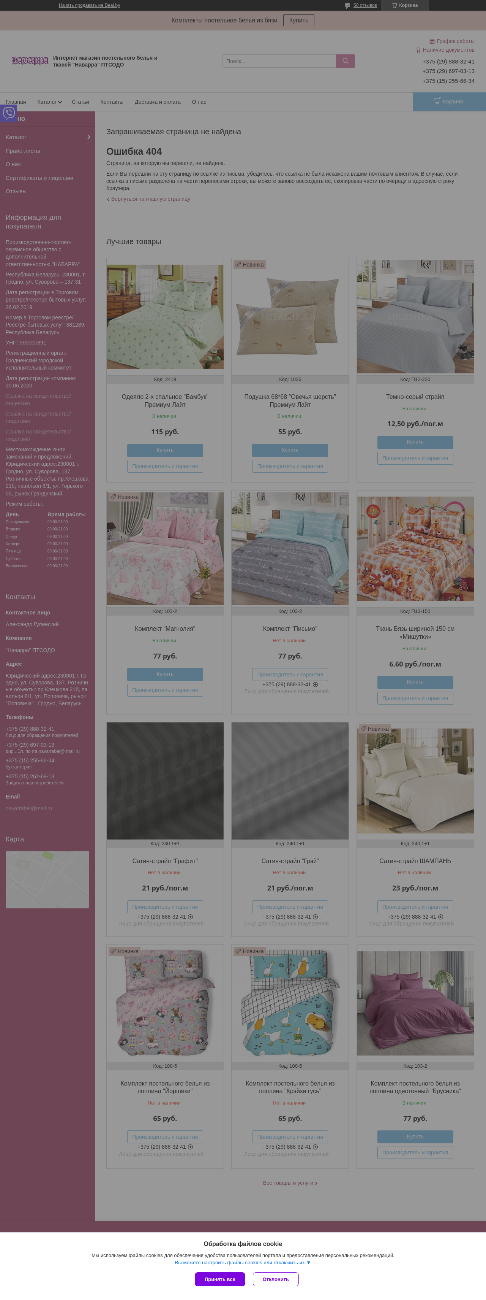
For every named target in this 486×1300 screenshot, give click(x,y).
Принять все (220, 1279)
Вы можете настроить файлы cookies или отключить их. (240, 1262)
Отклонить (276, 1279)
